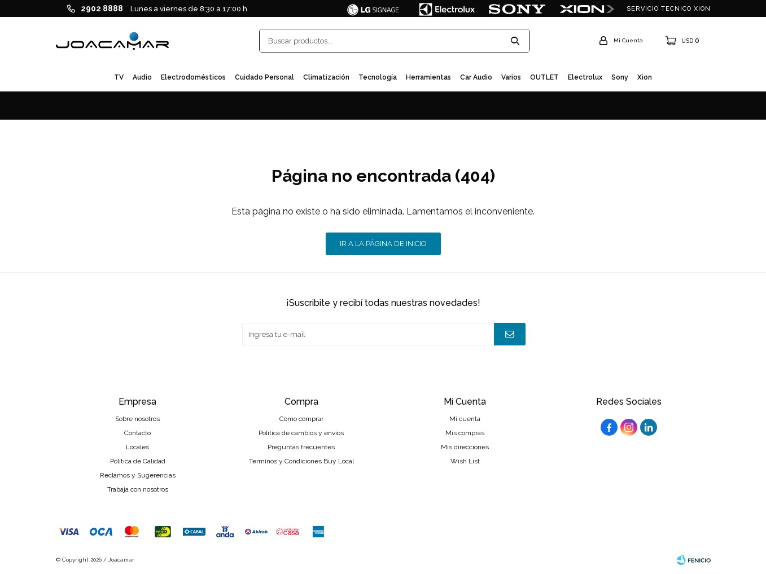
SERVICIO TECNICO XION (669, 8)
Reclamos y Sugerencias (138, 475)
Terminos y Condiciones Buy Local (301, 461)
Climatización (326, 77)
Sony (619, 77)
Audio (142, 77)
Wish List (465, 461)
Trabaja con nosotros (137, 489)
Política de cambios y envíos (301, 433)
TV (119, 77)
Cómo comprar (301, 419)
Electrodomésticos (193, 77)
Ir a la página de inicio (383, 243)
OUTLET (544, 77)
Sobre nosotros (137, 419)
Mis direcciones (465, 447)
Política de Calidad (137, 461)
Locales (137, 447)
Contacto (137, 433)
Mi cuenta (464, 419)
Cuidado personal (264, 77)
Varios (511, 77)
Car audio (476, 77)
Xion (644, 77)
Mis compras (464, 433)
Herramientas (428, 77)
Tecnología (377, 77)
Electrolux (585, 77)
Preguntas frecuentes (301, 447)
